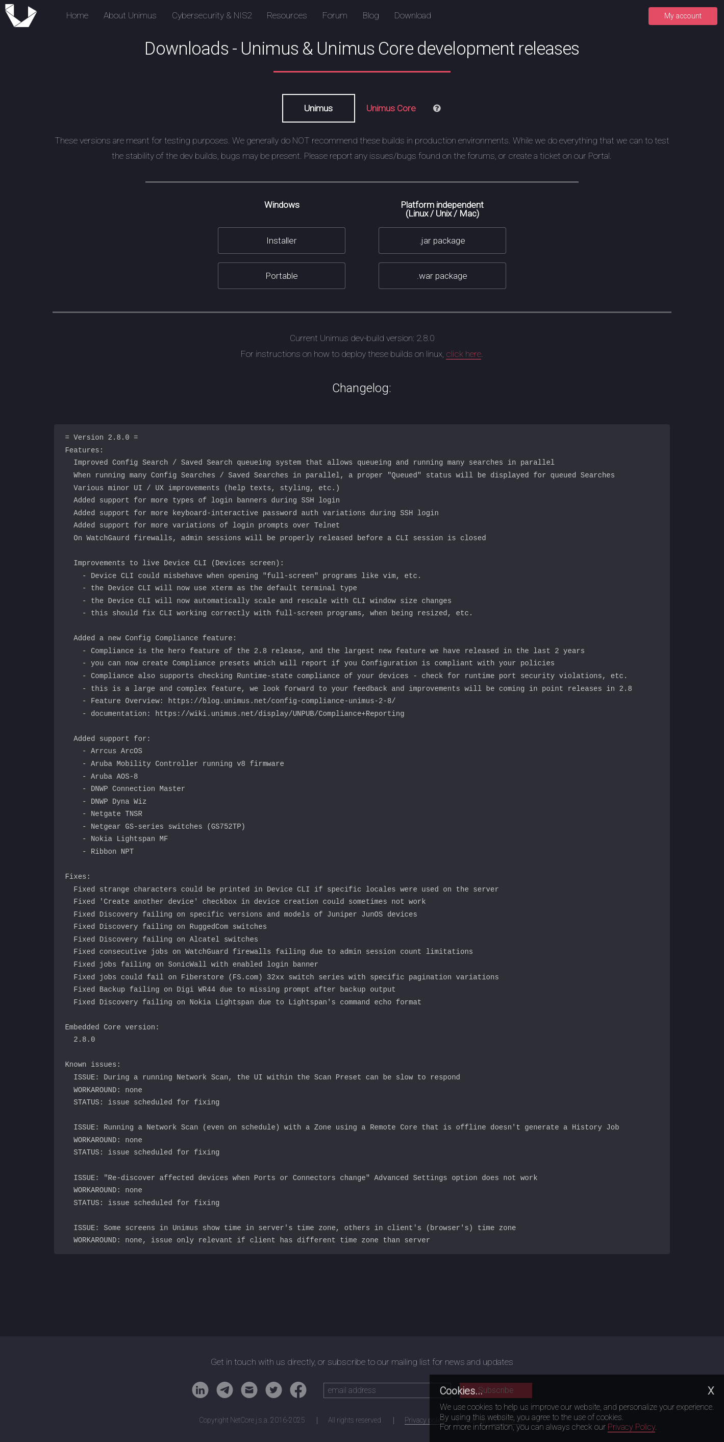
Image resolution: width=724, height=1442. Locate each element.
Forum (334, 15)
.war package (442, 276)
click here (463, 354)
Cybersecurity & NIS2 (212, 15)
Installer (281, 240)
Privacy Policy (631, 1427)
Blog (371, 15)
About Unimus (130, 15)
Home (77, 15)
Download (412, 15)
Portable (281, 276)
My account (683, 16)
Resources (287, 15)
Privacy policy (425, 1420)
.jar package (442, 240)
